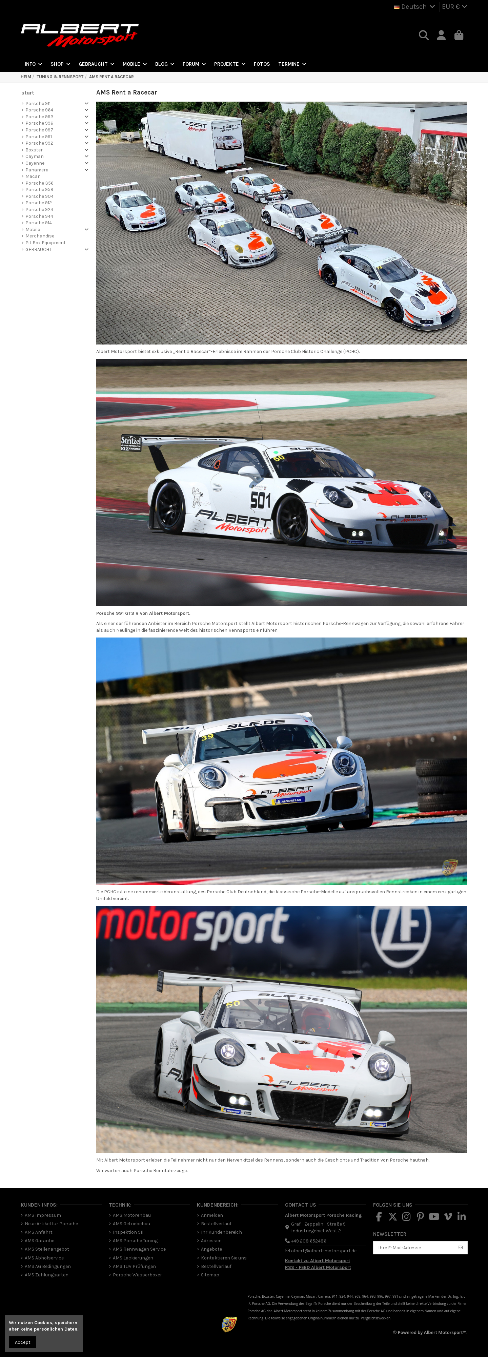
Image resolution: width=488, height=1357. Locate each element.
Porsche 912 (38, 203)
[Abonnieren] (460, 1247)
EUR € (455, 7)
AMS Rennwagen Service (139, 1249)
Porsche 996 (39, 123)
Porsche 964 (39, 110)
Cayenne (34, 163)
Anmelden (212, 1215)
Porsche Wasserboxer (137, 1275)
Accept (22, 1342)
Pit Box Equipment (45, 243)
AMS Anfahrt (39, 1232)
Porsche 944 (39, 216)
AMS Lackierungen (133, 1258)
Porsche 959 (39, 189)
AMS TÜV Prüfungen (134, 1266)
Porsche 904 (39, 196)
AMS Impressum (43, 1215)
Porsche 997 (39, 130)
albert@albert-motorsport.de (324, 1251)
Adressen (211, 1241)
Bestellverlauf (216, 1224)
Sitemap (210, 1275)
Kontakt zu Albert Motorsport (317, 1261)
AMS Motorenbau (132, 1215)
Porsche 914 (38, 223)
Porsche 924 (39, 209)
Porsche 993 (39, 117)
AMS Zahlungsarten (46, 1275)
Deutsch (415, 7)
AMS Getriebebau (131, 1224)
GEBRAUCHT (38, 249)
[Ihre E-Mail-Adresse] (413, 1247)
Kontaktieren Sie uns (224, 1258)
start (27, 92)
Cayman (34, 156)
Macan (33, 176)
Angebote (211, 1249)
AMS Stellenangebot (47, 1249)
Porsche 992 (39, 143)
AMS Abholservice (44, 1258)
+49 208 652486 (308, 1241)
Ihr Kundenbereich (221, 1232)
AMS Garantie (39, 1241)
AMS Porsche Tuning (135, 1241)
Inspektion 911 (128, 1232)
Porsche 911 (37, 103)
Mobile (32, 229)
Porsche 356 (39, 183)
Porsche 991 (38, 137)
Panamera (36, 170)
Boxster (34, 150)
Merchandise (39, 236)
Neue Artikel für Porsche (51, 1224)
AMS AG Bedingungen (48, 1266)
